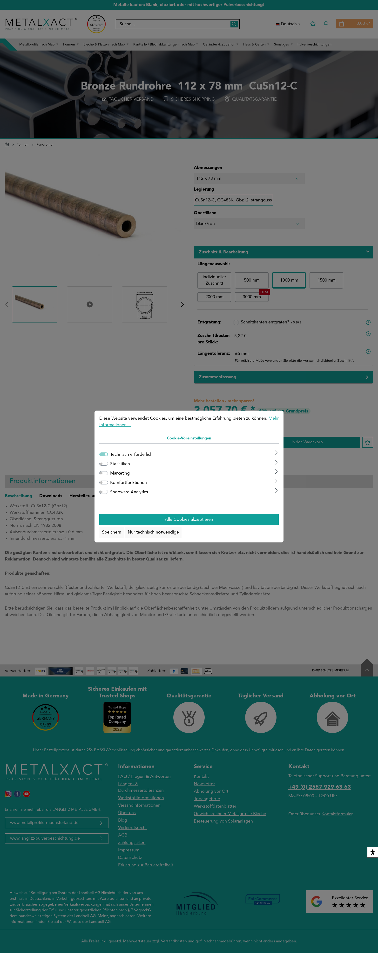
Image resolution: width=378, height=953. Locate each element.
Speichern (111, 532)
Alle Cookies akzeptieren (189, 519)
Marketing (120, 473)
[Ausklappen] (276, 453)
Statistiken (120, 464)
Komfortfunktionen (128, 483)
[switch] (103, 464)
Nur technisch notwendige (153, 532)
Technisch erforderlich (131, 454)
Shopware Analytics (129, 492)
